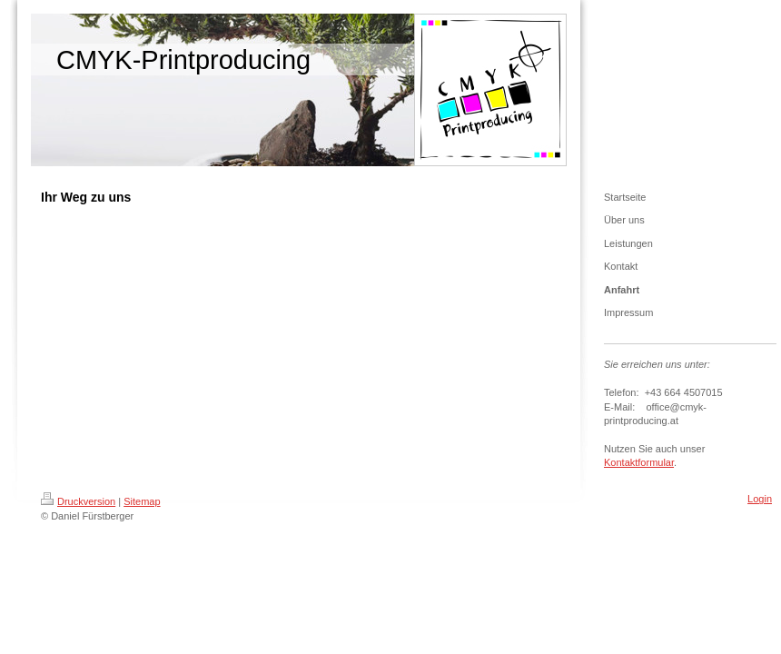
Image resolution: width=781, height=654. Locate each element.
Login (759, 498)
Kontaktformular (639, 462)
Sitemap (142, 501)
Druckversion (78, 501)
